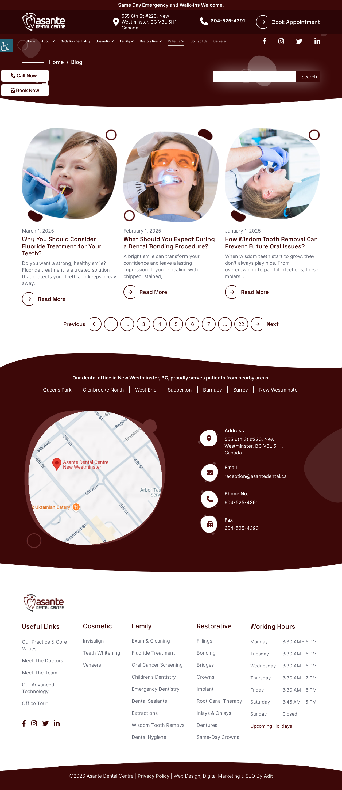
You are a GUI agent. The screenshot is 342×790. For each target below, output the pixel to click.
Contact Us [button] (199, 41)
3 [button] (143, 324)
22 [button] (241, 324)
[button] (6, 45)
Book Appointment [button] (290, 21)
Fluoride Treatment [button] (153, 653)
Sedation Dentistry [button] (75, 41)
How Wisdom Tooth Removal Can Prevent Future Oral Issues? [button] (271, 242)
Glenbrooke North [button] (103, 390)
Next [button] (267, 324)
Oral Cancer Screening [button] (157, 665)
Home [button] (31, 41)
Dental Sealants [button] (149, 701)
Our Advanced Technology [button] (38, 688)
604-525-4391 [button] (222, 20)
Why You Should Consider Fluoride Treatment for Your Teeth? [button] (62, 246)
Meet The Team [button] (39, 672)
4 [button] (159, 324)
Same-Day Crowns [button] (218, 737)
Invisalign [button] (93, 641)
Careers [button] (219, 41)
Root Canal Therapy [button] (219, 701)
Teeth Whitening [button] (101, 653)
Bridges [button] (205, 665)
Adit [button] (268, 776)
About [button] (46, 41)
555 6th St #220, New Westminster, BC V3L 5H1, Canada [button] (145, 22)
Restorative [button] (149, 41)
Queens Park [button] (57, 390)
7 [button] (208, 324)
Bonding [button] (206, 653)
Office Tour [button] (35, 703)
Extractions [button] (145, 713)
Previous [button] (80, 324)
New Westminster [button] (279, 390)
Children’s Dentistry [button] (154, 677)
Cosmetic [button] (103, 41)
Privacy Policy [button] (153, 776)
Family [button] (125, 41)
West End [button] (146, 390)
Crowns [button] (205, 677)
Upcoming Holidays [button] (271, 726)
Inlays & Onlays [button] (214, 713)
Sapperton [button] (180, 390)
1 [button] (111, 324)
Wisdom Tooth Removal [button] (159, 725)
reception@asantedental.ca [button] (255, 476)
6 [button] (192, 324)
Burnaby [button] (212, 390)
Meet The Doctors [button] (42, 660)
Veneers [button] (92, 665)
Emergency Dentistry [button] (156, 689)
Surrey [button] (240, 390)
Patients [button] (174, 41)
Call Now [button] (24, 75)
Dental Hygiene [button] (149, 737)
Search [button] (309, 76)
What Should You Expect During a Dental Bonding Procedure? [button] (169, 242)
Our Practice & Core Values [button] (44, 645)
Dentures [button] (207, 725)
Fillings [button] (204, 641)
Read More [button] (46, 298)
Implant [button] (205, 689)
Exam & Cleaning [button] (151, 641)
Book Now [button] (25, 90)
